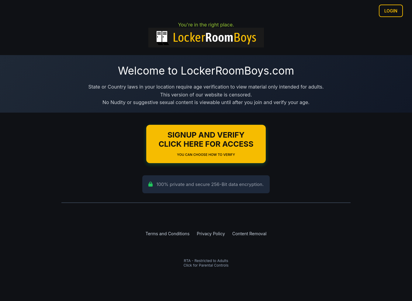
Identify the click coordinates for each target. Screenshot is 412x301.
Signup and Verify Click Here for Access (205, 143)
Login (390, 10)
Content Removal (249, 233)
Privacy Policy (211, 233)
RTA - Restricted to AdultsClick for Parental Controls (205, 263)
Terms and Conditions (168, 233)
